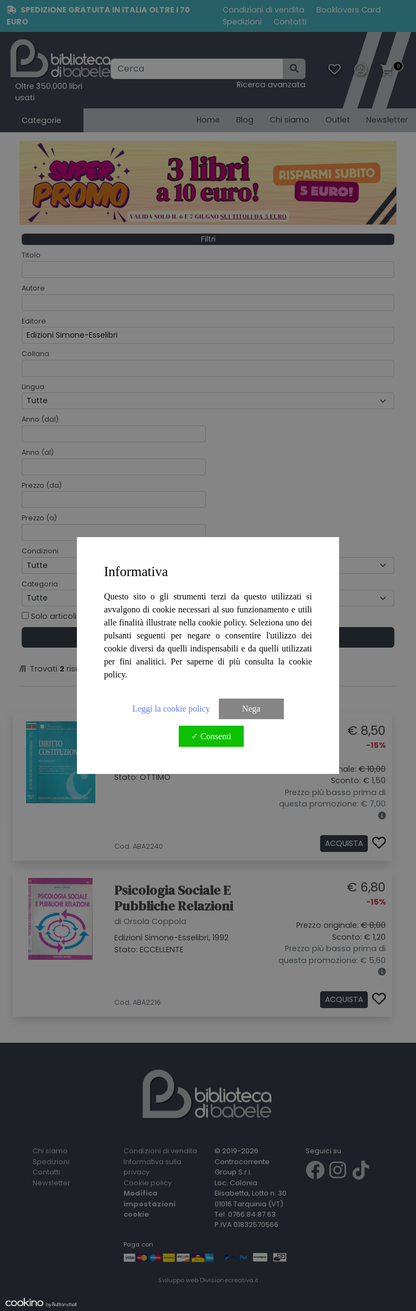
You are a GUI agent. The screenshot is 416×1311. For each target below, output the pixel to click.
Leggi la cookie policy (171, 708)
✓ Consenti (211, 736)
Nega (251, 708)
